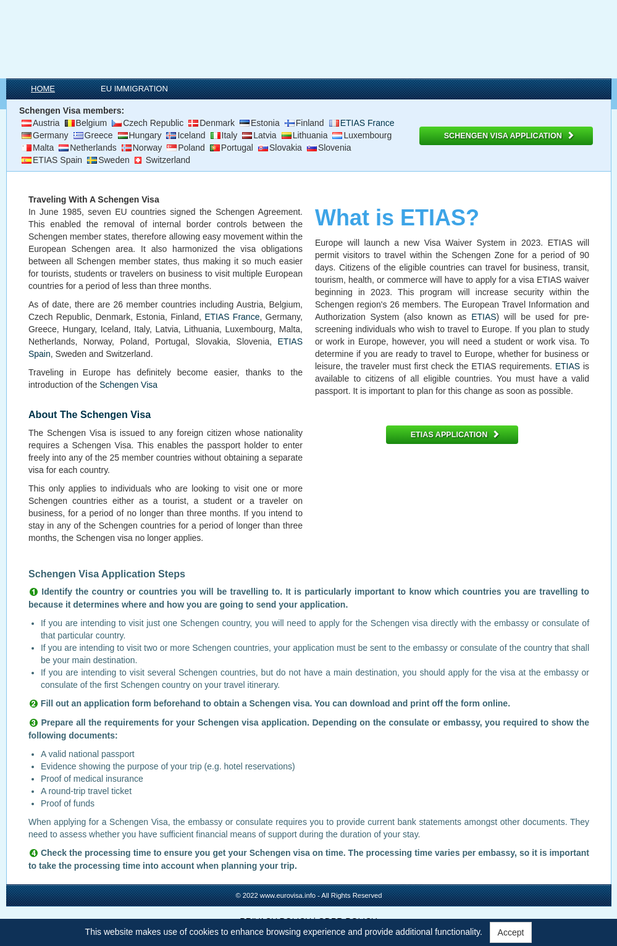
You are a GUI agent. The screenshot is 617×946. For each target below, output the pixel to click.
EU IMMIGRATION (134, 88)
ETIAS (483, 317)
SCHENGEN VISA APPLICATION (509, 136)
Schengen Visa (128, 385)
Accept (511, 932)
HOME (43, 88)
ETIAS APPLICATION (455, 434)
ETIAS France (367, 123)
